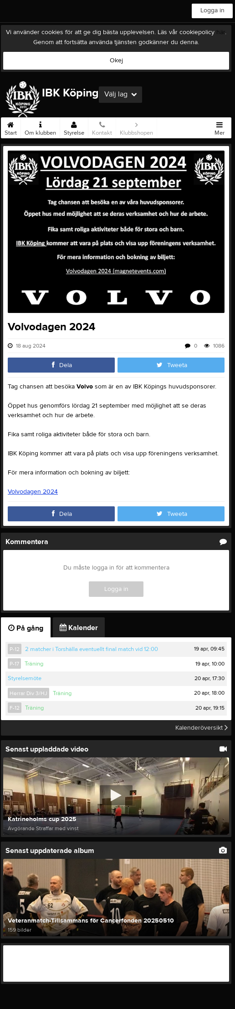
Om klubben (40, 126)
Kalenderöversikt (201, 728)
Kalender (79, 627)
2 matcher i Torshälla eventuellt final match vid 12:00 (91, 649)
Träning (34, 663)
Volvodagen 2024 (33, 492)
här (220, 32)
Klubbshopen (136, 126)
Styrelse (74, 126)
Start (11, 126)
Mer (220, 126)
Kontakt (102, 126)
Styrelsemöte (24, 678)
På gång (25, 628)
